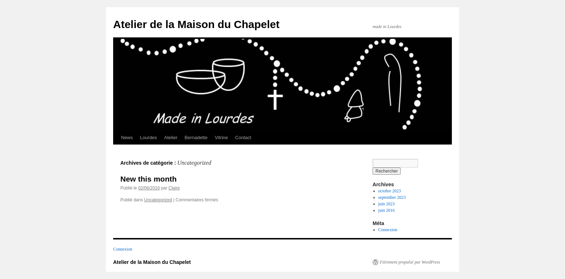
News (127, 137)
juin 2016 (386, 210)
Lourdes (148, 137)
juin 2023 (386, 203)
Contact (243, 137)
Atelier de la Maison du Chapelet (196, 24)
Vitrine (221, 137)
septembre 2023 (392, 197)
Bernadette (196, 137)
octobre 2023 (389, 190)
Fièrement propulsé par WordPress (410, 262)
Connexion (387, 229)
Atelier (171, 137)
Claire (173, 188)
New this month (148, 179)
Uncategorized (158, 199)
